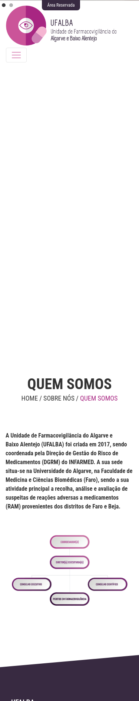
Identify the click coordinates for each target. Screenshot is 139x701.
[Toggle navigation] (16, 55)
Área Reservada (61, 5)
